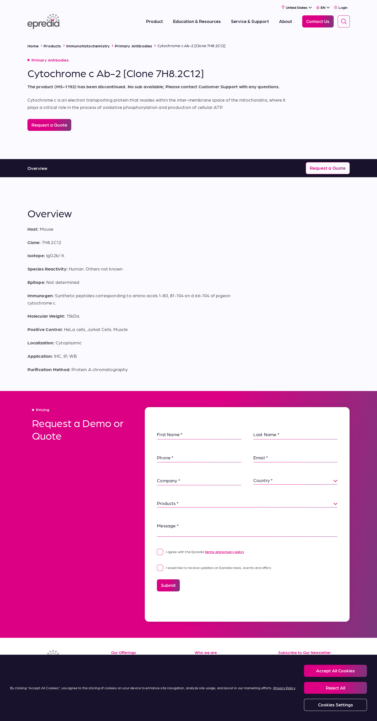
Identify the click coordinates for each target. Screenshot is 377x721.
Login (341, 4)
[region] (188, 688)
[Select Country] (297, 4)
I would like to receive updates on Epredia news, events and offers (214, 561)
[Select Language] (323, 4)
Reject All (335, 687)
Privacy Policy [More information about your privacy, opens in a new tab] (284, 688)
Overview (37, 162)
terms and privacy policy (224, 546)
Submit (168, 579)
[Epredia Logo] (43, 18)
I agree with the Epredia (200, 545)
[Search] (344, 18)
